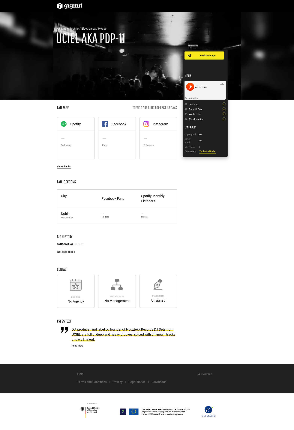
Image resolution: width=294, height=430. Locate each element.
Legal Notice (137, 382)
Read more (77, 345)
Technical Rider (207, 151)
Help (80, 374)
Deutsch (206, 374)
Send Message (207, 55)
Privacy (118, 382)
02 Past (79, 244)
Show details (64, 166)
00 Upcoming (65, 244)
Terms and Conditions (92, 382)
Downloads (159, 382)
